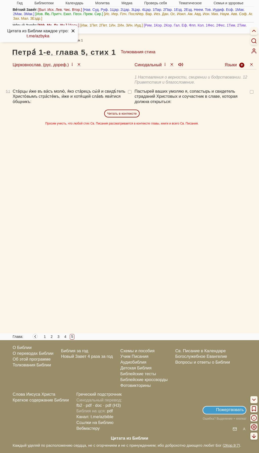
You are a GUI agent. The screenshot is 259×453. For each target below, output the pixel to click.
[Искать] (253, 41)
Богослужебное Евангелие (201, 356)
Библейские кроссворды (144, 379)
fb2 (79, 405)
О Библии (22, 347)
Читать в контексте (122, 113)
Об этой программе (32, 359)
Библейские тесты (138, 373)
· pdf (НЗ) (112, 405)
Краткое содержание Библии (41, 400)
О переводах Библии (33, 353)
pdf (110, 411)
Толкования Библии (32, 365)
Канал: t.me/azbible (94, 416)
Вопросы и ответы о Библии (202, 362)
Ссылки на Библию (95, 422)
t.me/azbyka (38, 36)
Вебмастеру (88, 428)
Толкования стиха (138, 51)
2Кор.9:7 (231, 445)
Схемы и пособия (137, 350)
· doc (97, 405)
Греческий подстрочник (99, 394)
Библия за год (74, 350)
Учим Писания (134, 356)
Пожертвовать (230, 409)
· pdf (87, 405)
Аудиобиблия (133, 362)
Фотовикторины (135, 385)
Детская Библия (136, 368)
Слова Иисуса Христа (34, 394)
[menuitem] (253, 51)
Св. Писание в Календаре (200, 350)
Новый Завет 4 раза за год (87, 356)
